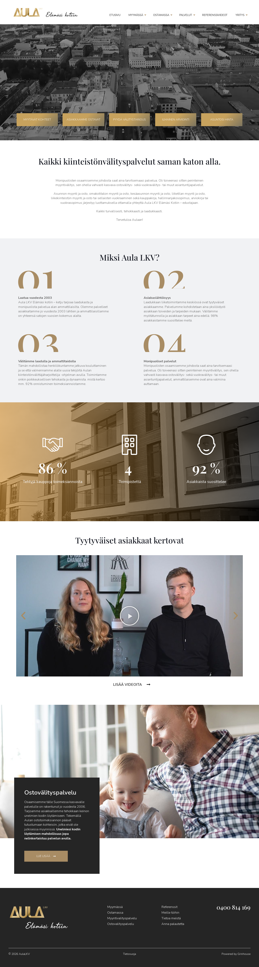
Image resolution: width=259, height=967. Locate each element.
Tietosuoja (129, 954)
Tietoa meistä (171, 918)
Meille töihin (170, 912)
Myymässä (115, 907)
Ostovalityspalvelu (120, 924)
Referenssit (169, 907)
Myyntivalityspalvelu (122, 918)
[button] (23, 616)
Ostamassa (115, 912)
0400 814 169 (234, 907)
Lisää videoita (127, 684)
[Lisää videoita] (148, 685)
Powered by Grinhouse (236, 954)
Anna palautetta (172, 924)
